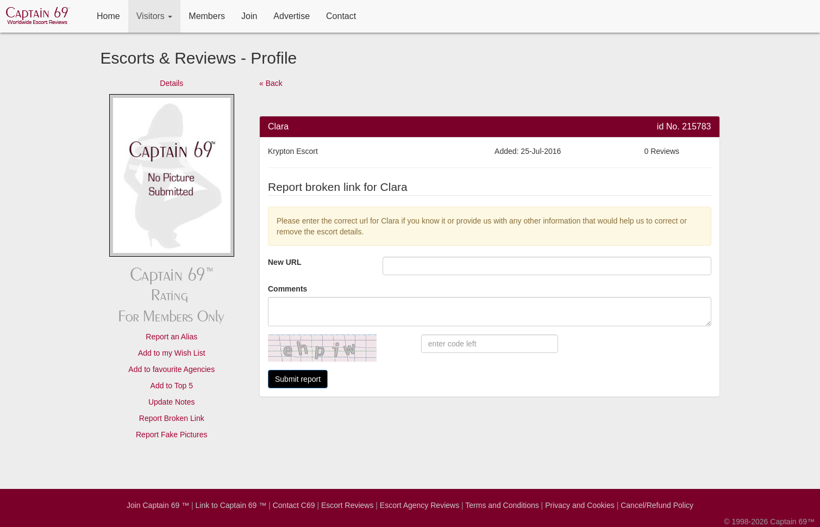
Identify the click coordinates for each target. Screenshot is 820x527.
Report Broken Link (171, 418)
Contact (341, 16)
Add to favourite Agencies (171, 369)
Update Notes (171, 402)
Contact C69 (294, 505)
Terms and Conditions (502, 505)
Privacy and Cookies (580, 505)
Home (108, 16)
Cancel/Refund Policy (657, 505)
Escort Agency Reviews (419, 505)
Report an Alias (171, 336)
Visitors (154, 16)
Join (249, 16)
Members (207, 16)
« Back (271, 83)
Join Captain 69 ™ (158, 505)
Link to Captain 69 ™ (231, 505)
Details (171, 83)
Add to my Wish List (171, 353)
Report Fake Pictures (172, 434)
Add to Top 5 (172, 385)
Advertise (291, 16)
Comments (287, 288)
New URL (284, 262)
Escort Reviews (347, 505)
